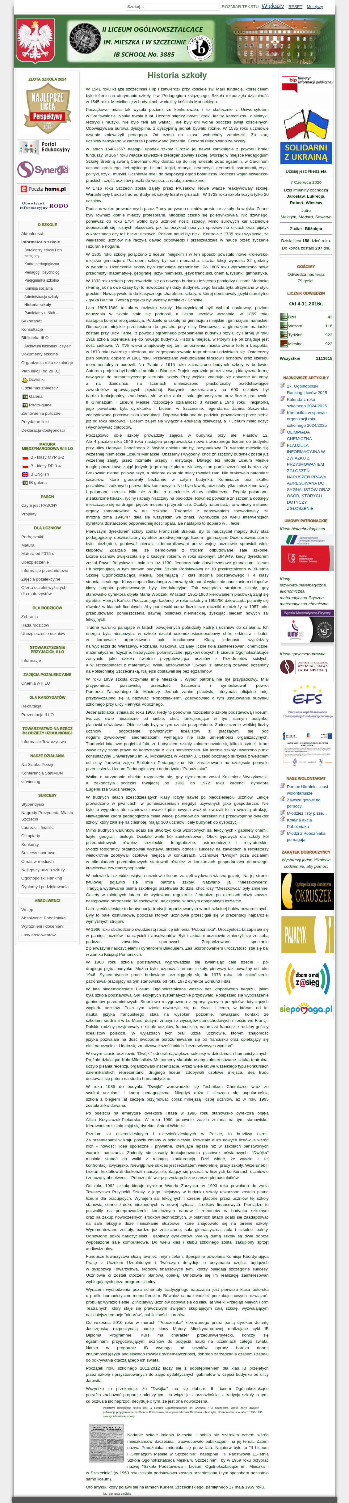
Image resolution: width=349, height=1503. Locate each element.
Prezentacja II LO (37, 714)
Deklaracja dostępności (43, 430)
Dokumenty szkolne (39, 354)
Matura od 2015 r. (37, 553)
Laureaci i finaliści (37, 827)
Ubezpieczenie (35, 562)
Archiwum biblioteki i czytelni (48, 346)
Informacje (31, 660)
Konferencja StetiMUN (42, 773)
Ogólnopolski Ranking (41, 878)
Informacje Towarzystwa (43, 741)
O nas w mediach (37, 861)
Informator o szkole (40, 242)
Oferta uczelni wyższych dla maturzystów (43, 590)
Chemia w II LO (35, 683)
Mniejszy (315, 6)
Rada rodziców (35, 625)
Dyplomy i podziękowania (45, 886)
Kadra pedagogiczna (41, 264)
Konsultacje (32, 329)
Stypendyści (32, 804)
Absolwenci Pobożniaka (43, 918)
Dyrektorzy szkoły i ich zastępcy (43, 253)
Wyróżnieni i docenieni (42, 926)
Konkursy (30, 844)
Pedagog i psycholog (42, 272)
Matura (27, 545)
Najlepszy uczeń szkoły (43, 869)
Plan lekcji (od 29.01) (41, 371)
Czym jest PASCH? (39, 505)
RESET (295, 6)
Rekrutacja (31, 706)
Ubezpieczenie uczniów (43, 633)
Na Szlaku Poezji (37, 764)
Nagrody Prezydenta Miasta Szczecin (47, 815)
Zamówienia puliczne (41, 413)
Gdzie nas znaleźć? (39, 388)
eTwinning (30, 781)
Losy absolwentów (38, 935)
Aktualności (32, 233)
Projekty (28, 514)
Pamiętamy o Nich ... (41, 313)
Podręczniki (32, 537)
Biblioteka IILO (34, 337)
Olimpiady (30, 835)
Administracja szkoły (41, 297)
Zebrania (29, 616)
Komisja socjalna (38, 288)
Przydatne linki (34, 421)
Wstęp (27, 909)
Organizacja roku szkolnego (47, 362)
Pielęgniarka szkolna (41, 280)
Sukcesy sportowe (38, 852)
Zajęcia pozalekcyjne (40, 579)
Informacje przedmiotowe (44, 570)
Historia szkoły (37, 305)
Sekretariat (31, 321)
